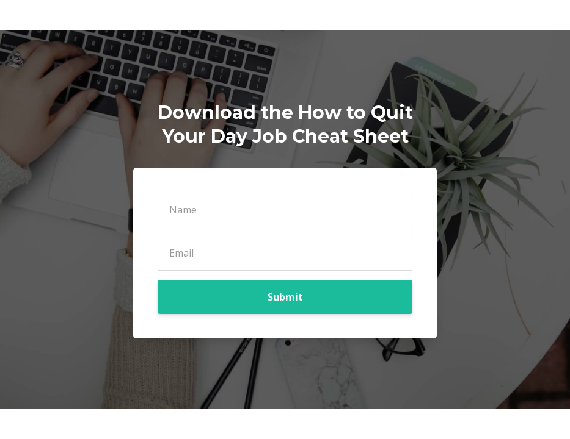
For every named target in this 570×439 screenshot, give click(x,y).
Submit (285, 297)
